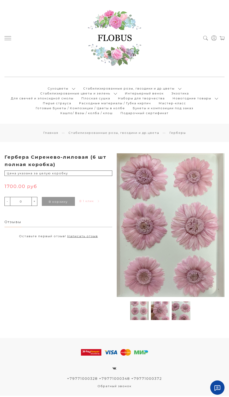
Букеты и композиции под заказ (163, 109)
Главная (50, 134)
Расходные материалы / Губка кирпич (115, 104)
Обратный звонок (114, 387)
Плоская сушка (95, 99)
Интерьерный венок (144, 94)
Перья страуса (57, 104)
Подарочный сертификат (145, 113)
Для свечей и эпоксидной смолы (42, 99)
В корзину (58, 203)
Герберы (177, 134)
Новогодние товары (192, 99)
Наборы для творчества (141, 99)
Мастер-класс (172, 104)
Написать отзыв (82, 237)
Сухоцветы (58, 89)
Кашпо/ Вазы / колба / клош (86, 113)
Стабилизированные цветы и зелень (75, 94)
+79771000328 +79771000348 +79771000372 (114, 380)
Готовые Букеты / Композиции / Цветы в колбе (80, 109)
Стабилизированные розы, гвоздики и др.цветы (129, 89)
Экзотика (180, 94)
